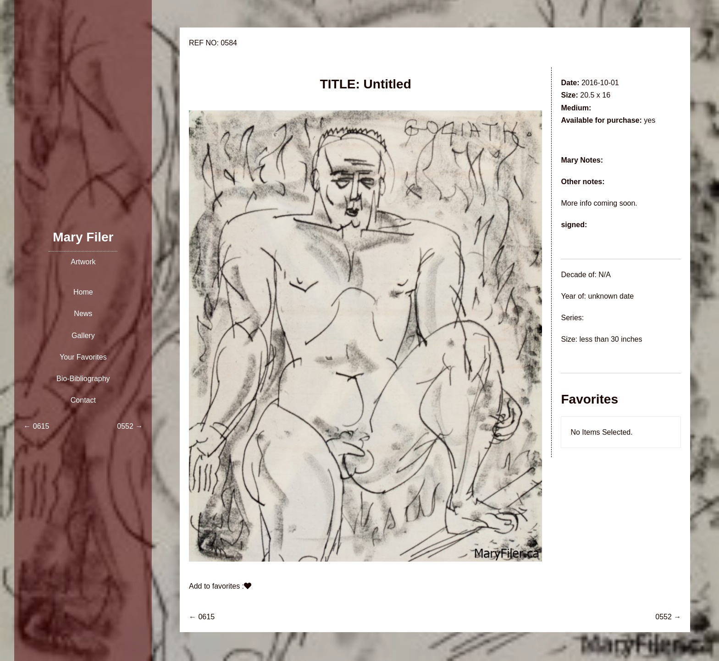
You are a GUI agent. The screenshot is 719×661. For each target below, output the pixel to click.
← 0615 (202, 617)
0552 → (668, 617)
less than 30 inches (610, 339)
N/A (604, 275)
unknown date (611, 296)
